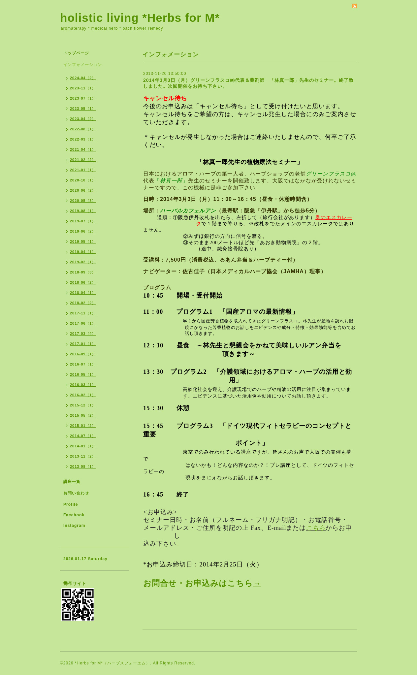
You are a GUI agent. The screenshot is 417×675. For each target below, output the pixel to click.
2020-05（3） (83, 201)
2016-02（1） (83, 395)
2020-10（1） (83, 180)
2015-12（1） (83, 405)
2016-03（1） (83, 385)
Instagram (74, 525)
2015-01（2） (83, 426)
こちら (316, 527)
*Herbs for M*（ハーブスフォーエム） (112, 663)
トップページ (76, 53)
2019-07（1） (83, 221)
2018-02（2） (83, 303)
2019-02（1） (83, 262)
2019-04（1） (83, 252)
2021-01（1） (83, 170)
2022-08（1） (83, 129)
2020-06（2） (83, 190)
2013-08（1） (83, 466)
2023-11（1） (83, 88)
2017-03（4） (83, 334)
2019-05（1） (83, 241)
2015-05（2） (83, 415)
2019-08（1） (83, 211)
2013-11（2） (83, 456)
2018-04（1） (83, 293)
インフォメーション (82, 64)
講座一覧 (71, 481)
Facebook (73, 515)
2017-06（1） (83, 323)
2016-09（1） (83, 354)
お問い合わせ (76, 493)
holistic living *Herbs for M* (140, 17)
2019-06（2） (83, 231)
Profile (70, 504)
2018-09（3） (83, 272)
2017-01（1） (83, 344)
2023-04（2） (83, 119)
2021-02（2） (83, 160)
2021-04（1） (83, 149)
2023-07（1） (83, 98)
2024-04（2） (83, 78)
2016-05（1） (83, 374)
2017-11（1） (83, 313)
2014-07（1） (83, 436)
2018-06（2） (83, 282)
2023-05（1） (83, 109)
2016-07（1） (83, 364)
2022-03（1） (83, 139)
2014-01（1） (83, 446)
